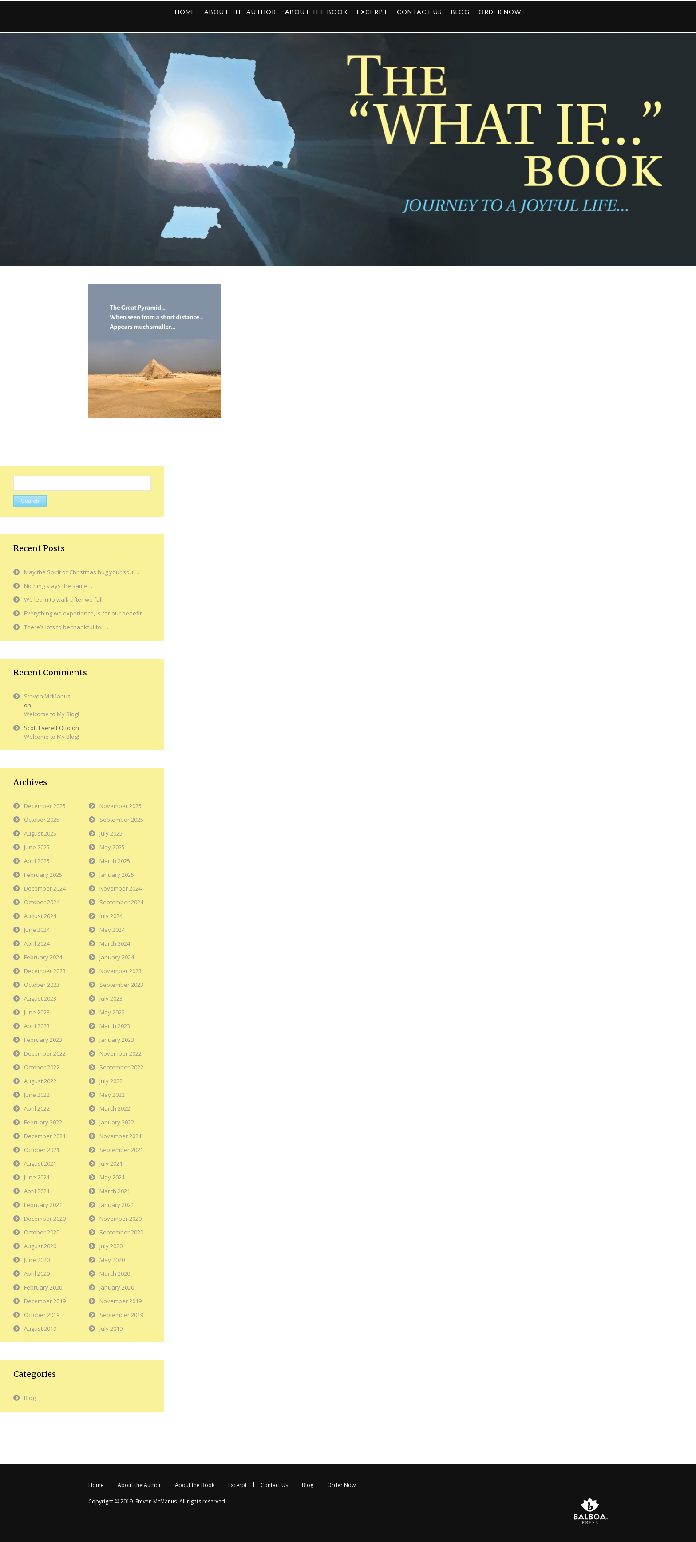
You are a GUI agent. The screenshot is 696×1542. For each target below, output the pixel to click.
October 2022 (41, 1067)
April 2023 (37, 1026)
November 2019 (120, 1301)
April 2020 (37, 1274)
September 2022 (121, 1067)
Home (96, 1485)
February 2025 (43, 875)
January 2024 (116, 957)
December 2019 (45, 1301)
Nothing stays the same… (58, 586)
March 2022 (114, 1108)
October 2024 (41, 902)
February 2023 (43, 1040)
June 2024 (37, 930)
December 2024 (45, 888)
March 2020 (114, 1274)
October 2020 (41, 1232)
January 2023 (116, 1040)
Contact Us (274, 1485)
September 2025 (121, 820)
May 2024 (112, 930)
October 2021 (41, 1150)
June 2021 (37, 1177)
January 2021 (116, 1205)
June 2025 (37, 847)
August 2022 (40, 1081)
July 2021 (111, 1163)
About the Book (194, 1485)
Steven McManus (47, 696)
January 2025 (116, 875)
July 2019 (111, 1329)
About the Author (139, 1485)
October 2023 (41, 985)
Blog (30, 1398)
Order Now (341, 1485)
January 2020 (116, 1287)
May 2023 (112, 1012)
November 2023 (120, 971)
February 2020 (43, 1287)
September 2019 (121, 1315)
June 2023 (37, 1012)
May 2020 (112, 1260)
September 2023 (121, 985)
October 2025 (41, 820)
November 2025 (120, 806)
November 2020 (120, 1219)
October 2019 (41, 1315)
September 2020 (121, 1232)
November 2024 (120, 888)
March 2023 (114, 1026)
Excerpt (237, 1485)
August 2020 (40, 1246)
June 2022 (37, 1095)
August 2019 (40, 1329)
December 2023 (45, 971)
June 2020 (37, 1260)
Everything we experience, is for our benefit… (85, 613)
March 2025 (114, 861)
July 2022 (111, 1081)
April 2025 (37, 861)
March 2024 (114, 943)
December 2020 (45, 1219)
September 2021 (121, 1150)
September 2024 (121, 902)
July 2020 (111, 1246)
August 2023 (40, 998)
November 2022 (120, 1053)
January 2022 (116, 1122)
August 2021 (40, 1163)
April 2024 (37, 943)
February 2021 (43, 1205)
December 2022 (45, 1053)
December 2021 (45, 1136)
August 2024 (40, 916)
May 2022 (112, 1095)
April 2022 (37, 1108)
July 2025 (111, 833)
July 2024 (111, 916)
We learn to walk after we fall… (65, 599)
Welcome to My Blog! (51, 714)
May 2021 (112, 1177)
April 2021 (37, 1191)
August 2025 (40, 833)
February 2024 (43, 957)
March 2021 (114, 1191)
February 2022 (43, 1122)
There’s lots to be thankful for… (66, 627)
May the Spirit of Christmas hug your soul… (81, 572)
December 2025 (45, 806)
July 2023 (111, 998)
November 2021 (120, 1136)
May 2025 (112, 847)
